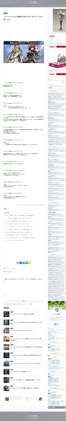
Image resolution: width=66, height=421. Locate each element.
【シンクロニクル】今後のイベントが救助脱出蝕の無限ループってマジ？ (25, 378)
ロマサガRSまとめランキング (54, 404)
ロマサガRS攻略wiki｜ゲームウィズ (55, 394)
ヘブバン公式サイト (52, 357)
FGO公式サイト (51, 375)
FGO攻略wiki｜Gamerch (53, 380)
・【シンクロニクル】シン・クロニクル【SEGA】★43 (31, 205)
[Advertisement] (20, 31)
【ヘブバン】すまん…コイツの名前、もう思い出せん (14, 239)
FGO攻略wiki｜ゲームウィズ (54, 378)
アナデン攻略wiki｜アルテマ (54, 348)
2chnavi (49, 333)
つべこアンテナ (51, 337)
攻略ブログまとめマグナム (53, 332)
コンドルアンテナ (51, 331)
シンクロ (6, 266)
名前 (5, 294)
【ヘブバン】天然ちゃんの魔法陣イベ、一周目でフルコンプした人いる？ (17, 218)
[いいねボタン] (5, 208)
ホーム (26, 413)
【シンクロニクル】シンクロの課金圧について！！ (21, 370)
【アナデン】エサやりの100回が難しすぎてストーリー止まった (56, 110)
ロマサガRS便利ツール (53, 398)
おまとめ (50, 334)
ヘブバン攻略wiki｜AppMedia (54, 361)
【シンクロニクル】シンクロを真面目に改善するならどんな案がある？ (25, 387)
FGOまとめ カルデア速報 (53, 385)
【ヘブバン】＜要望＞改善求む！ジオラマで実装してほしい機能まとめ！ (17, 231)
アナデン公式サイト (52, 345)
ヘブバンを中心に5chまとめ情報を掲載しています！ (33, 417)
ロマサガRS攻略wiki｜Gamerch (54, 397)
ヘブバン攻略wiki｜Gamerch (54, 363)
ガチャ (6, 267)
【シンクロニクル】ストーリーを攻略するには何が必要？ (22, 312)
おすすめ (7, 212)
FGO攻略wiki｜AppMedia (53, 379)
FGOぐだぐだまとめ (52, 384)
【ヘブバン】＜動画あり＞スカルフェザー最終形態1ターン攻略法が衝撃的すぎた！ (19, 215)
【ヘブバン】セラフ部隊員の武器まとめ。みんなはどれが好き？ (16, 220)
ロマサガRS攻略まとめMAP (54, 403)
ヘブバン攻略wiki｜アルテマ (54, 362)
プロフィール (30, 413)
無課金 (14, 267)
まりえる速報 (33, 2)
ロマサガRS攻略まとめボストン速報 (55, 401)
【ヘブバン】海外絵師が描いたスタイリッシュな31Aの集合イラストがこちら (18, 234)
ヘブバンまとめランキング (53, 368)
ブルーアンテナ (51, 335)
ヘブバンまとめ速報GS (53, 366)
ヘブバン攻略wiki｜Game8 (53, 360)
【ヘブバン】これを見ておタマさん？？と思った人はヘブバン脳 (16, 223)
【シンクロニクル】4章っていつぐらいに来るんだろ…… (22, 329)
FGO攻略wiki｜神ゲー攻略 (53, 381)
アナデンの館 (51, 350)
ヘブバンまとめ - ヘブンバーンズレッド (56, 367)
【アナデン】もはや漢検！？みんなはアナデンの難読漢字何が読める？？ (56, 99)
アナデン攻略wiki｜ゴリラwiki (54, 349)
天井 (11, 267)
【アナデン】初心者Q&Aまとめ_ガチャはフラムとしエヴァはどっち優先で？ (56, 121)
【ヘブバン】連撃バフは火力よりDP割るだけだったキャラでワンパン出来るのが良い (56, 238)
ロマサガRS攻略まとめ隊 (53, 402)
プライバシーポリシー (37, 413)
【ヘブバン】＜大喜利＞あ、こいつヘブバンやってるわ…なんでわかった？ (18, 226)
